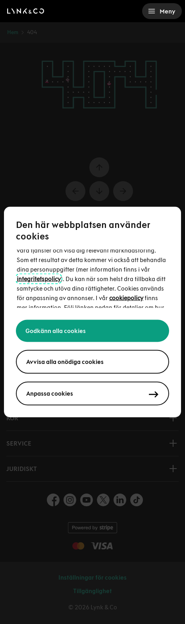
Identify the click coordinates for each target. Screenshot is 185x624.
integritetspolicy (39, 279)
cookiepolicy (126, 298)
